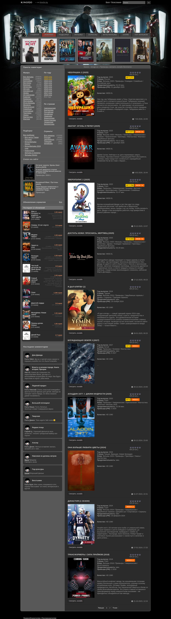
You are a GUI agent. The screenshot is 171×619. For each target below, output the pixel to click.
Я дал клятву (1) (77, 287)
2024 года (48, 79)
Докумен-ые (28, 91)
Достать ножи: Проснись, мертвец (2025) (91, 233)
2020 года (48, 87)
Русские (47, 137)
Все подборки (28, 135)
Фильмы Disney (31, 155)
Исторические (28, 95)
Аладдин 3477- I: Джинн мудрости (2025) (90, 394)
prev (23, 50)
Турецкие (48, 141)
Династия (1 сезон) (79, 501)
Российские (48, 112)
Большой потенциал (41, 403)
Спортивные (28, 111)
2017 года (48, 93)
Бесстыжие (37, 480)
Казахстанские (50, 120)
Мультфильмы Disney (30, 143)
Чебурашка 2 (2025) (78, 72)
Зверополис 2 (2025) (79, 179)
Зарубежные (49, 139)
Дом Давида (37, 355)
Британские (48, 110)
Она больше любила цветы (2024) (87, 447)
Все (60, 202)
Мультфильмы (29, 103)
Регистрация (116, 2)
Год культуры (38, 469)
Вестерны (27, 83)
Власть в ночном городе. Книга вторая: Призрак (45, 368)
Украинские (48, 122)
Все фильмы (28, 77)
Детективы (27, 87)
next (148, 50)
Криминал (27, 99)
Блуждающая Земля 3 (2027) (83, 340)
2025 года (48, 77)
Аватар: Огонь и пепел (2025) (84, 126)
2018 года (48, 91)
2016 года (48, 95)
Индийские (48, 114)
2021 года (48, 85)
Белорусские (49, 124)
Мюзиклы (27, 105)
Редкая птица (38, 427)
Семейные (27, 109)
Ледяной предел (39, 386)
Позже (115, 608)
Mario (27, 460)
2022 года (48, 83)
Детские (26, 89)
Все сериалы (49, 135)
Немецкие (48, 116)
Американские (50, 108)
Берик (27, 473)
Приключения (28, 107)
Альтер (35, 443)
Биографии (27, 81)
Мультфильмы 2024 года (33, 147)
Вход (108, 2)
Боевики (26, 79)
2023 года (48, 81)
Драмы (26, 93)
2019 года (48, 89)
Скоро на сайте (30, 159)
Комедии (26, 97)
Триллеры (27, 113)
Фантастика (28, 117)
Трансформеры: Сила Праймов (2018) (88, 554)
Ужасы (26, 115)
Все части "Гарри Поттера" (31, 138)
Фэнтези (26, 119)
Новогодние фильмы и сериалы (32, 152)
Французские (49, 118)
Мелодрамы (28, 101)
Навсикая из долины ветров (44, 456)
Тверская (36, 416)
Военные (26, 85)
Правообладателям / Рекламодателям (39, 618)
